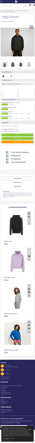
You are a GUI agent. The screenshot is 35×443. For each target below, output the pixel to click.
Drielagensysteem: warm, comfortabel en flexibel (11, 385)
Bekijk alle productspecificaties (8, 21)
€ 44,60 (6, 280)
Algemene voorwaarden (6, 409)
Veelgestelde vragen (5, 392)
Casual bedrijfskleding (9, 10)
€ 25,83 (6, 243)
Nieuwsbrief (3, 390)
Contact (2, 399)
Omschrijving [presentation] (17, 178)
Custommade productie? (6, 393)
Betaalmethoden (4, 401)
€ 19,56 (6, 316)
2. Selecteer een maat (7, 80)
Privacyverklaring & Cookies (7, 411)
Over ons (3, 388)
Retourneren (3, 403)
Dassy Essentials (4, 387)
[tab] (17, 178)
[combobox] (12, 5)
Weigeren (12, 438)
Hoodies (17, 10)
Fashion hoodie (23, 10)
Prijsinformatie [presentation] (17, 182)
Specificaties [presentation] (17, 186)
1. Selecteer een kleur (7, 72)
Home (2, 10)
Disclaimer (3, 412)
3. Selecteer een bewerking (8, 99)
